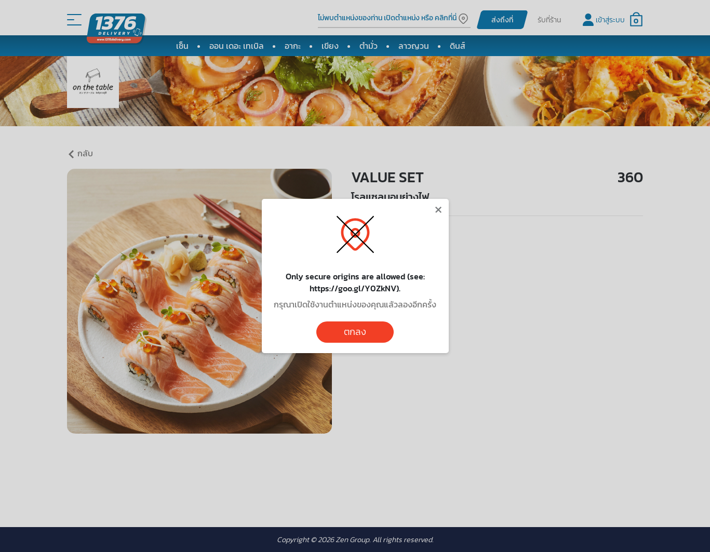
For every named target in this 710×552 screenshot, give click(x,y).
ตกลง (355, 332)
